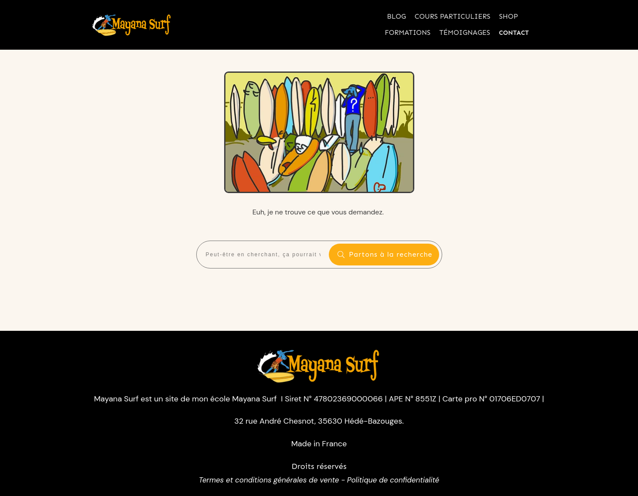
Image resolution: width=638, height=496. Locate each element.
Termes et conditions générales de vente (269, 480)
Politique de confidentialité (393, 480)
